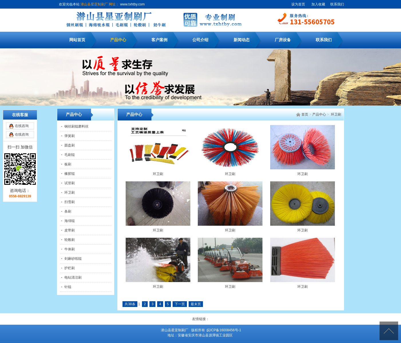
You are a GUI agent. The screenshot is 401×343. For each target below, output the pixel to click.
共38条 (130, 304)
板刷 (67, 164)
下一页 (180, 304)
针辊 (67, 287)
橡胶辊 (69, 174)
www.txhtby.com (132, 4)
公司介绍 (200, 40)
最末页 (196, 304)
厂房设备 (283, 40)
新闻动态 (242, 40)
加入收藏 (318, 4)
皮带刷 (69, 230)
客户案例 (159, 40)
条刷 (67, 211)
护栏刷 (69, 268)
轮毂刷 (69, 240)
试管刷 (69, 183)
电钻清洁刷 (73, 277)
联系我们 (337, 4)
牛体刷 (69, 249)
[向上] (389, 331)
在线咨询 (22, 114)
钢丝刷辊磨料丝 (76, 126)
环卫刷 (336, 114)
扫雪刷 (69, 202)
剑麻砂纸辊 (73, 259)
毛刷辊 (69, 155)
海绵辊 (69, 221)
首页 (304, 114)
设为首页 (298, 4)
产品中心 (118, 40)
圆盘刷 (69, 145)
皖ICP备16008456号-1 (224, 330)
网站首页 (77, 40)
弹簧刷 (69, 136)
